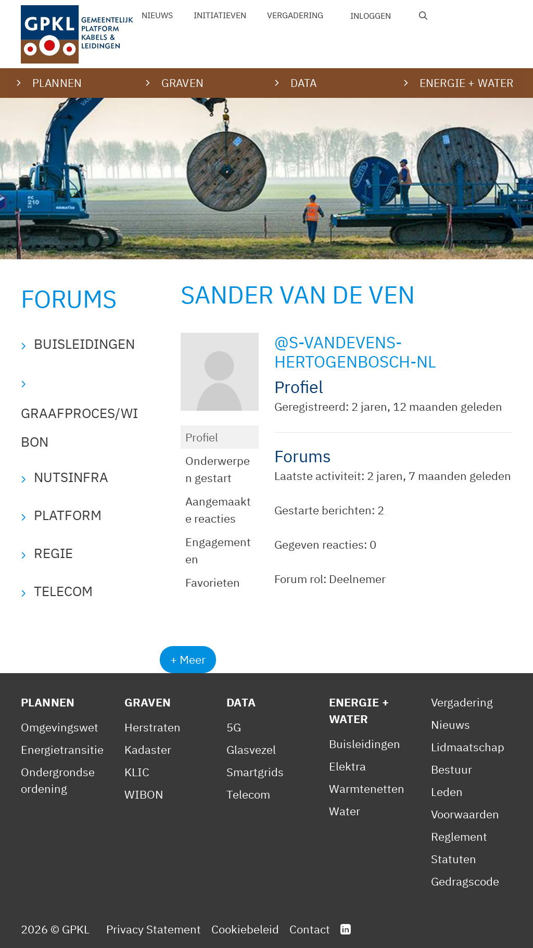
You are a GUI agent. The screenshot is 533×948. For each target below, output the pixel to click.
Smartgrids (255, 771)
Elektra (347, 766)
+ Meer (188, 659)
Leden (447, 791)
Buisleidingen (84, 343)
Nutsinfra (71, 477)
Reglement (459, 836)
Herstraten (152, 727)
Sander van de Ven (298, 294)
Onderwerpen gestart (217, 469)
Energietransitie (62, 749)
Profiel (201, 437)
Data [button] (303, 82)
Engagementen (218, 550)
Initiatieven (220, 15)
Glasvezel (251, 749)
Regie (53, 553)
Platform (67, 515)
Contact (309, 929)
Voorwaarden (465, 813)
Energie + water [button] (466, 82)
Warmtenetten (366, 788)
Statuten (453, 858)
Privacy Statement (153, 929)
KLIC (136, 771)
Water (344, 810)
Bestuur (451, 769)
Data (241, 702)
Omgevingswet (59, 727)
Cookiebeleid (245, 929)
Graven (147, 702)
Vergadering (295, 15)
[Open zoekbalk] (423, 15)
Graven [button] (182, 82)
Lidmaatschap (467, 746)
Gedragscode (465, 881)
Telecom (63, 591)
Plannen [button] (57, 82)
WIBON (143, 794)
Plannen (47, 702)
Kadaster (147, 749)
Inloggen (370, 15)
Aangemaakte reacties (218, 510)
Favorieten (212, 582)
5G (233, 727)
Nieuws (157, 15)
